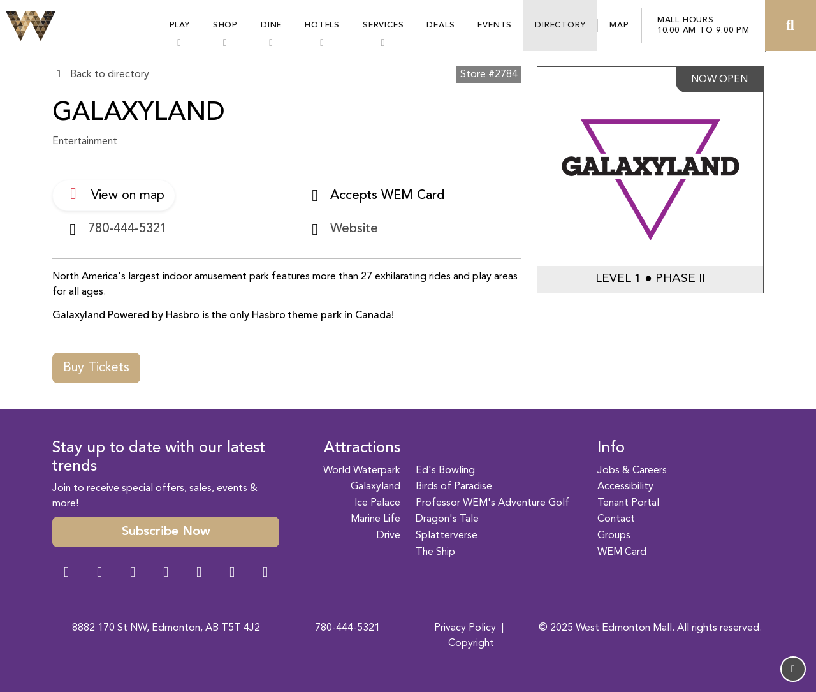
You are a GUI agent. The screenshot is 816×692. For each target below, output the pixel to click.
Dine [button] (271, 25)
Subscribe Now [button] (166, 532)
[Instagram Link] (99, 573)
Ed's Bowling (445, 471)
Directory (560, 25)
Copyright (471, 643)
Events (494, 25)
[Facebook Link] (66, 573)
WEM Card (621, 552)
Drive (388, 536)
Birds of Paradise (454, 487)
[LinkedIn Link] (265, 573)
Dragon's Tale (447, 519)
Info (611, 448)
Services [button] (383, 25)
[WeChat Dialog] (199, 573)
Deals (440, 25)
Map (619, 25)
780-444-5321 (347, 628)
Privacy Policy (465, 628)
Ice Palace (377, 503)
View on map (113, 194)
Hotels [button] (322, 25)
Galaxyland (375, 487)
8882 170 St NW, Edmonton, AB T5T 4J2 (166, 628)
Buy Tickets (96, 368)
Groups (613, 536)
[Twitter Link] (166, 573)
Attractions (362, 448)
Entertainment (84, 141)
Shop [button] (225, 25)
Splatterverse (446, 536)
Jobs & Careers (632, 471)
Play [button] (180, 25)
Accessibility (625, 487)
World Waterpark (361, 471)
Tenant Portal (628, 503)
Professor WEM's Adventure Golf (492, 503)
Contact (616, 519)
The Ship (435, 552)
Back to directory (109, 75)
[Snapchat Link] (133, 573)
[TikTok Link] (232, 573)
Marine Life (375, 519)
